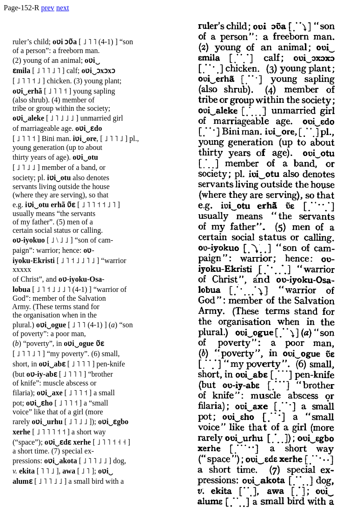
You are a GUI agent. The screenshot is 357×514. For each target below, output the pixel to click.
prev (47, 8)
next (62, 8)
